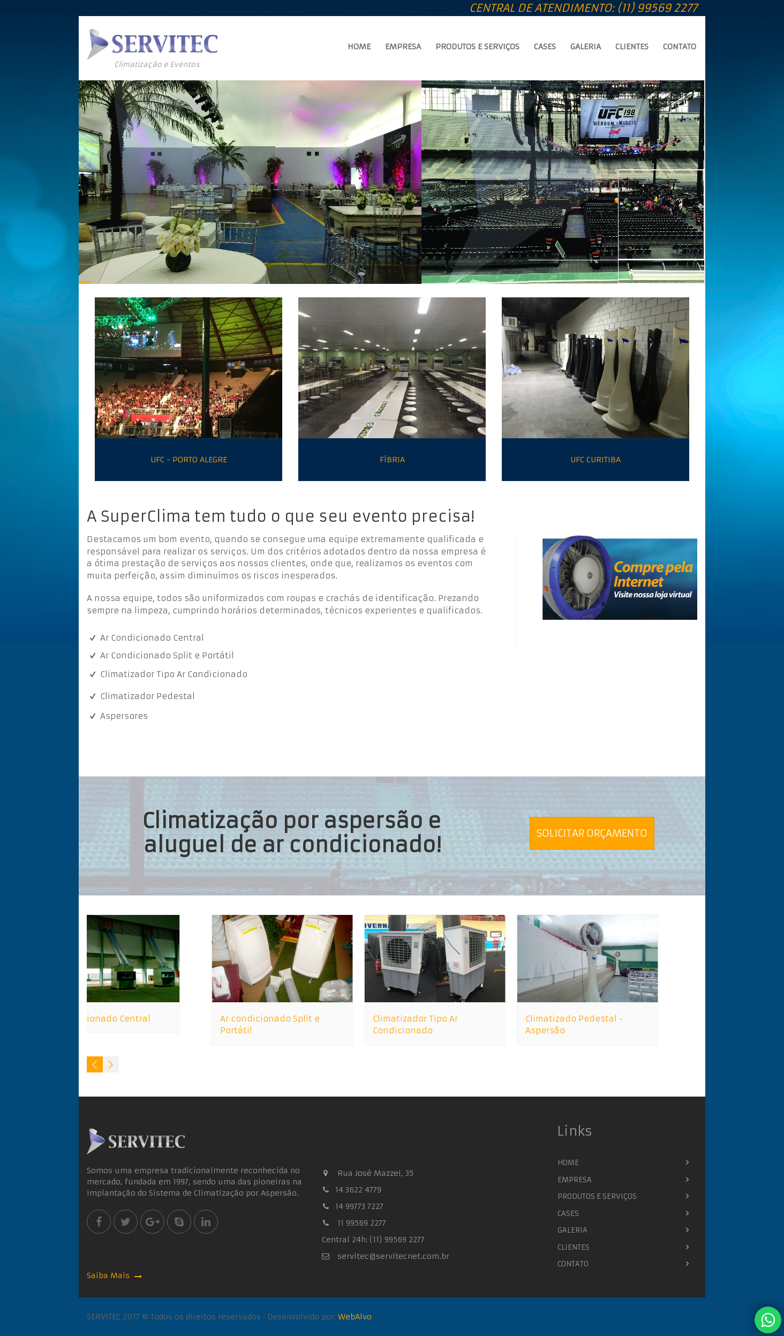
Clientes (632, 46)
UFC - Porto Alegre (188, 461)
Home (359, 46)
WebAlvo (355, 1317)
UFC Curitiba (595, 461)
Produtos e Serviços (477, 46)
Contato (679, 46)
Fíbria (392, 461)
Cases (545, 46)
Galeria (585, 46)
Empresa (403, 46)
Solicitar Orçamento (592, 833)
